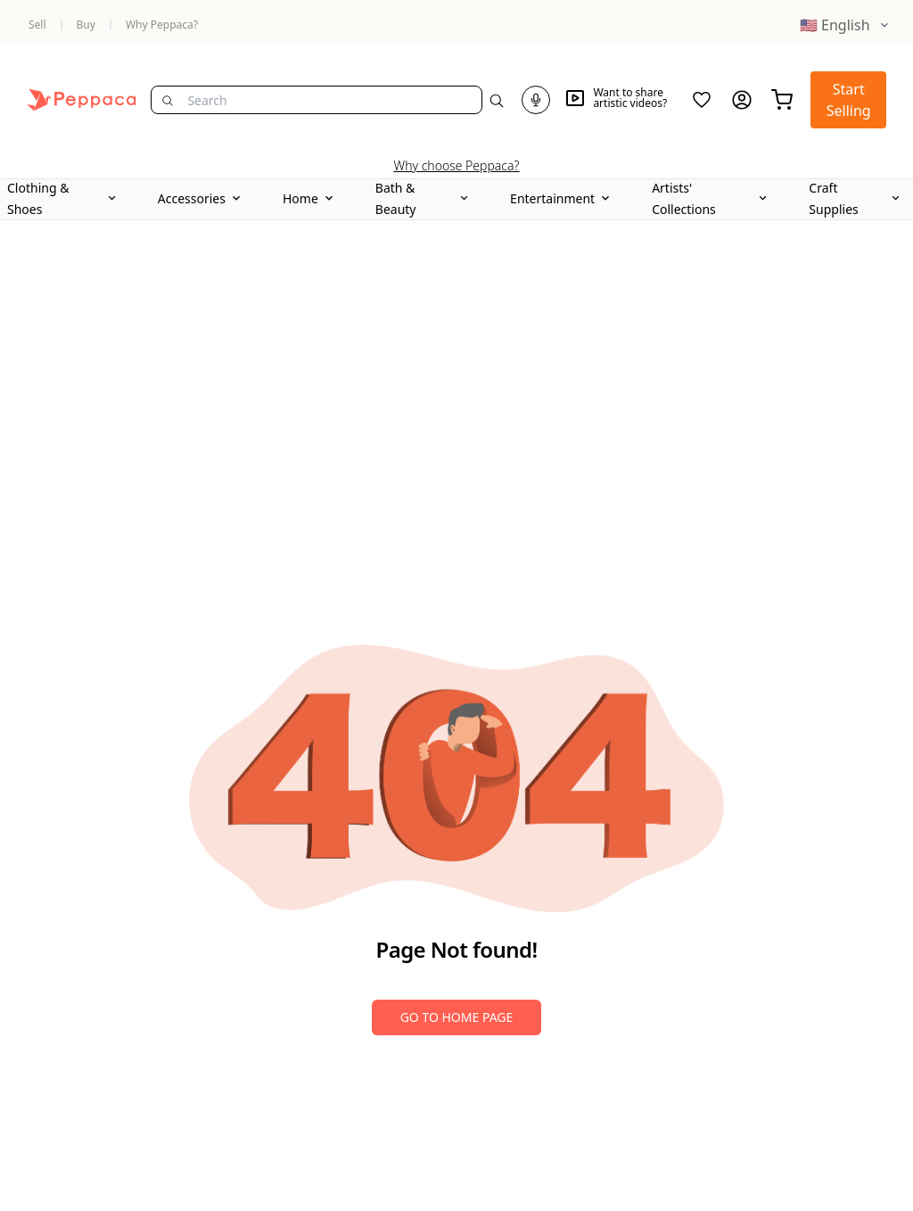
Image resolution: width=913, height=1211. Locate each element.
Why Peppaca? (162, 25)
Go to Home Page (457, 1017)
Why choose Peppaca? (457, 165)
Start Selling (849, 99)
